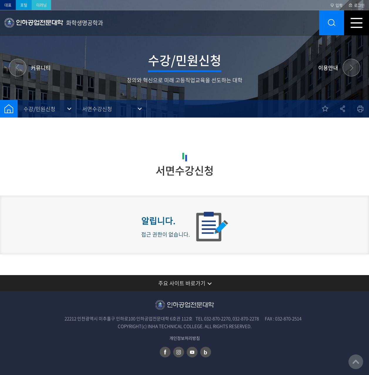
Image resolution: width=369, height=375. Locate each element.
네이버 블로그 (205, 352)
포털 (23, 5)
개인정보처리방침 (184, 338)
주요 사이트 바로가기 (181, 283)
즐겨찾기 (325, 109)
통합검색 (331, 22)
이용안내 (328, 68)
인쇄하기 (360, 109)
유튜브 (192, 352)
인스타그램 (178, 352)
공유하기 (342, 109)
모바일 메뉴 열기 (356, 22)
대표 (7, 5)
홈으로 (9, 109)
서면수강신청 (97, 109)
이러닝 (41, 5)
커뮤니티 (41, 68)
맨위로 (355, 361)
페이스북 (165, 352)
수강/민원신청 (39, 109)
